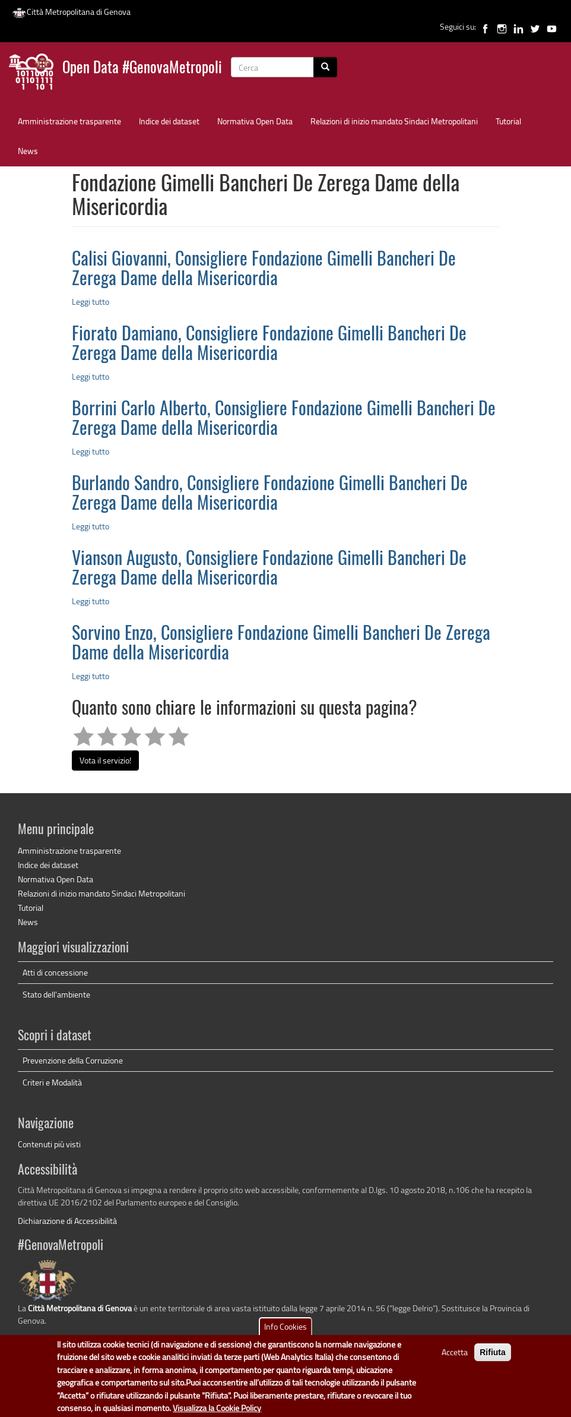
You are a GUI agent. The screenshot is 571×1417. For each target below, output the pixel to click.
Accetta (455, 1359)
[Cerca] (325, 67)
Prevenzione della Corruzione (73, 1060)
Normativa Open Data (255, 121)
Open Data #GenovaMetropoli (142, 68)
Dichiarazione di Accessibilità (67, 1220)
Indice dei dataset (169, 121)
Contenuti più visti (49, 1144)
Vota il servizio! (105, 760)
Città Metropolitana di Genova (71, 11)
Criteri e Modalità (52, 1082)
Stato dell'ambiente (56, 994)
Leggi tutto (90, 301)
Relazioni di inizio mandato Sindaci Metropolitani (394, 121)
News (28, 150)
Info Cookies (285, 1333)
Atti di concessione (55, 972)
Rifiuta (493, 1359)
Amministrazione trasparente (69, 121)
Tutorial (508, 121)
